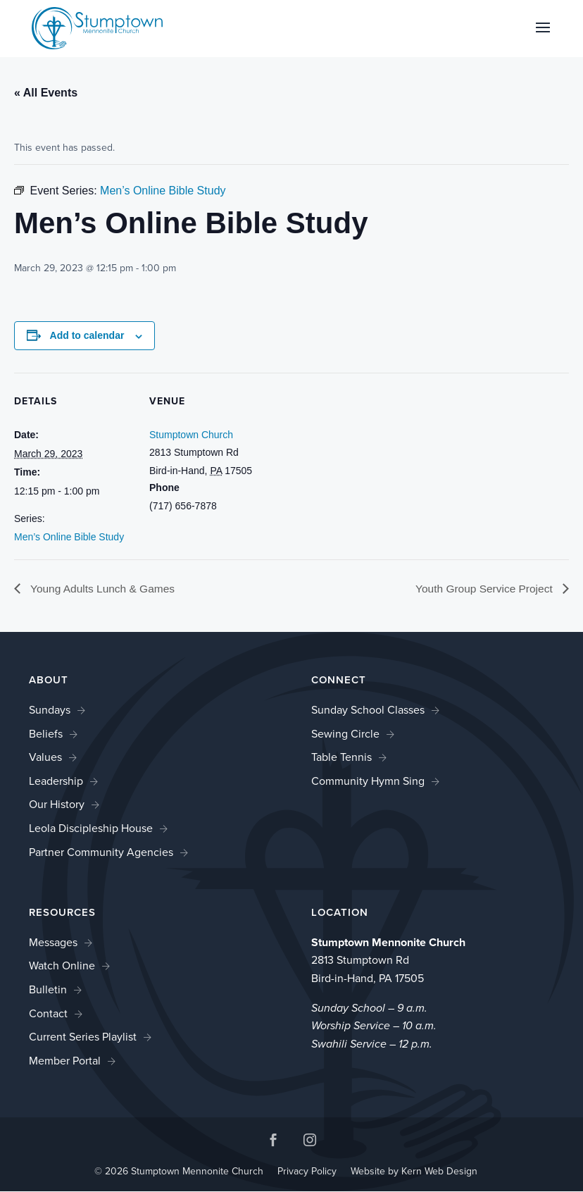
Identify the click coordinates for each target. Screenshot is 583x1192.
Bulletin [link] (48, 989)
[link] (97, 27)
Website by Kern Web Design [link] (414, 1171)
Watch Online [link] (62, 966)
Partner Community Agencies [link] (101, 852)
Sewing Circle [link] (345, 734)
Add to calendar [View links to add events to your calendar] (87, 335)
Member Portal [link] (65, 1061)
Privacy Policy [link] (307, 1171)
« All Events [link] (45, 93)
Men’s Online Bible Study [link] (69, 536)
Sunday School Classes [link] (368, 710)
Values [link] (45, 758)
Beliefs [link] (46, 734)
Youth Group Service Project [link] (483, 589)
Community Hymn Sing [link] (368, 781)
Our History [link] (56, 805)
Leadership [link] (56, 781)
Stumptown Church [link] (191, 434)
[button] (543, 36)
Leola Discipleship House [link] (91, 828)
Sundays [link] (49, 710)
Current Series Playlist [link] (83, 1037)
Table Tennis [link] (341, 758)
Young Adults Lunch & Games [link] (103, 589)
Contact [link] (48, 1013)
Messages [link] (53, 942)
